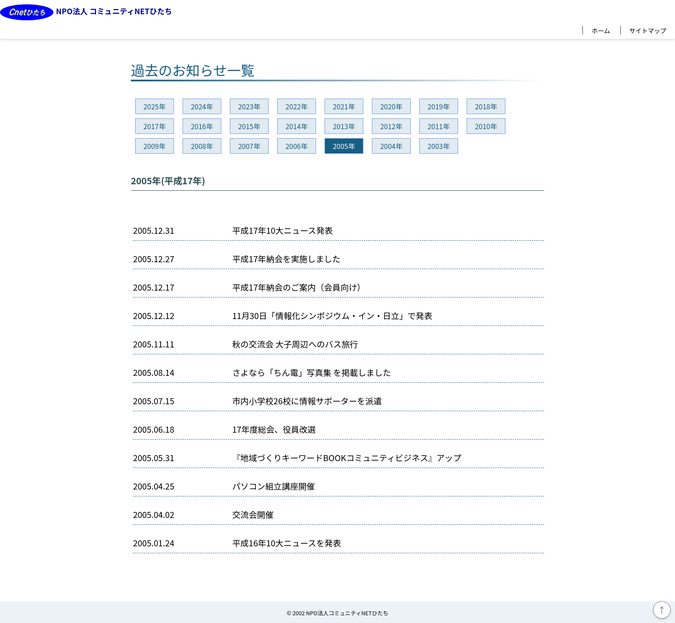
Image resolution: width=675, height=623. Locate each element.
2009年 (154, 146)
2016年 (202, 126)
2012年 (391, 126)
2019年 (438, 106)
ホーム (600, 30)
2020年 (391, 106)
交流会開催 (252, 514)
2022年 (296, 106)
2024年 (202, 106)
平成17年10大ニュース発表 (282, 230)
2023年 (249, 106)
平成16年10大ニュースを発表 (286, 543)
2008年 (202, 146)
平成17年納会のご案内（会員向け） (298, 287)
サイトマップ (647, 30)
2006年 (296, 146)
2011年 (438, 126)
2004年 (391, 146)
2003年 (438, 146)
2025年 (154, 106)
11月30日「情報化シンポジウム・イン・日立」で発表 (332, 315)
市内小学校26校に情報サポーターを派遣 (307, 401)
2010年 (486, 126)
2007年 (249, 146)
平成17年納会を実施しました (286, 259)
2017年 (154, 126)
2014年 (296, 126)
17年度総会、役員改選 (274, 429)
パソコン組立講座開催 (273, 486)
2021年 (344, 106)
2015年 (249, 126)
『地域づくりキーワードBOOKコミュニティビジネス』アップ (346, 458)
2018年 (486, 106)
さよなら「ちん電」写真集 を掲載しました (311, 372)
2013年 (344, 126)
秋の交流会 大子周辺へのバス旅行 (295, 344)
